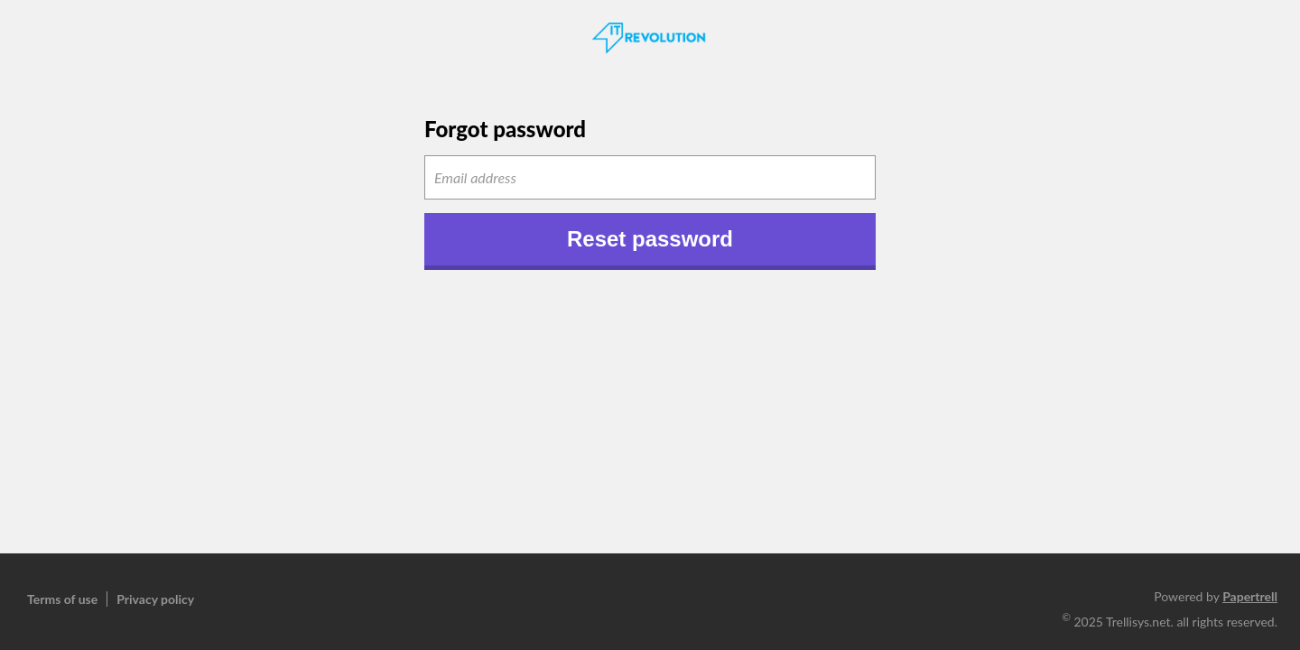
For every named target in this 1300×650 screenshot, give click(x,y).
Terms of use (62, 599)
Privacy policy (155, 599)
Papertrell (1249, 596)
